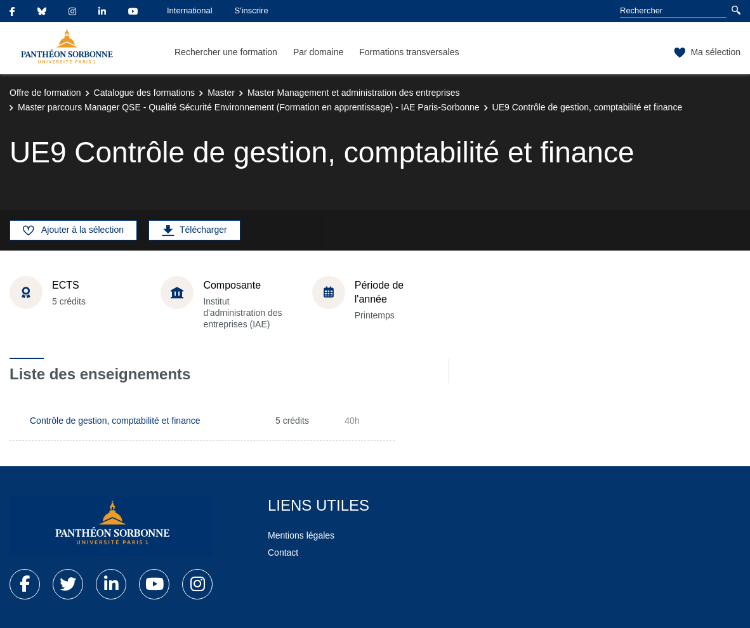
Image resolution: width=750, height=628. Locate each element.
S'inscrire (251, 10)
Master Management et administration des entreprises (353, 93)
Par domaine (318, 52)
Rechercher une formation (225, 52)
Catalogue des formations (144, 93)
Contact (283, 552)
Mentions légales (301, 535)
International (190, 10)
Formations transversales (409, 52)
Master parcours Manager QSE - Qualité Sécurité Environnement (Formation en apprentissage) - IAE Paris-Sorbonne (249, 107)
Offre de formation (45, 93)
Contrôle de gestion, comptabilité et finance (115, 420)
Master (221, 93)
